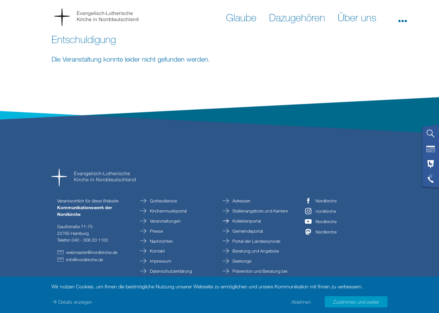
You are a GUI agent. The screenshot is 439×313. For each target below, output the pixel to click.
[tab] (430, 136)
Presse (156, 230)
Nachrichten (161, 241)
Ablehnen (301, 302)
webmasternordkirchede (91, 252)
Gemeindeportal (247, 230)
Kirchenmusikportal (168, 210)
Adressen (241, 200)
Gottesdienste (163, 200)
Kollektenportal (246, 220)
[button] (402, 17)
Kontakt (157, 250)
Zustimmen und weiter (356, 302)
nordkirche (326, 211)
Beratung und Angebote (255, 250)
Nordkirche (326, 200)
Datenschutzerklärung (170, 271)
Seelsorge (241, 260)
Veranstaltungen (165, 220)
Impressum (160, 260)
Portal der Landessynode (255, 241)
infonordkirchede (84, 259)
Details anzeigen (75, 302)
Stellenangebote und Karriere (259, 210)
